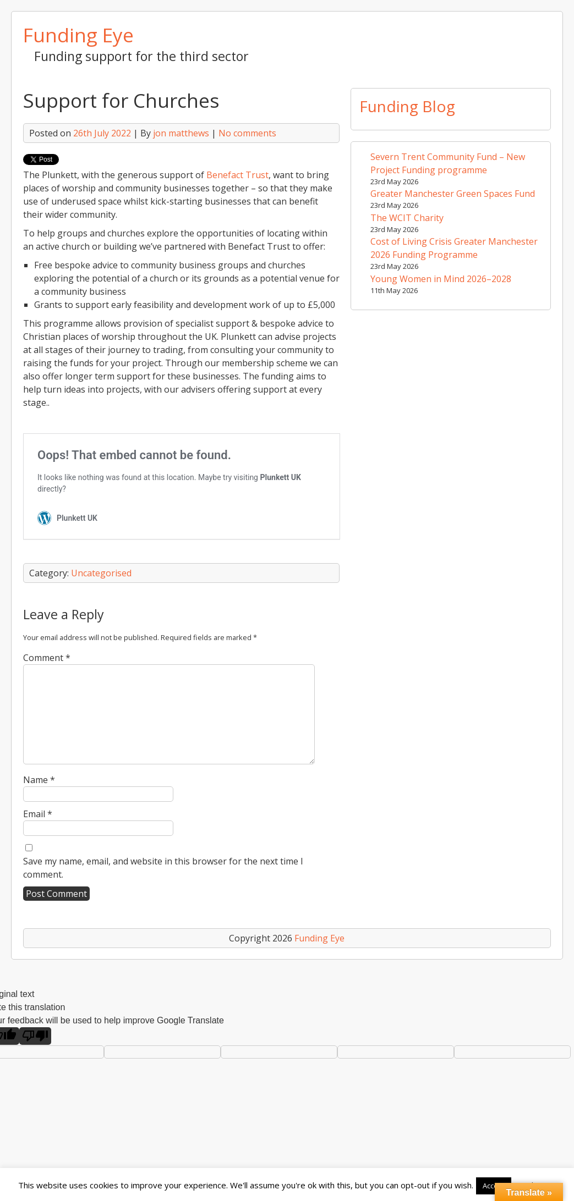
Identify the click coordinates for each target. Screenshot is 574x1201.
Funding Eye (78, 34)
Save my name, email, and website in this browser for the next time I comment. (163, 867)
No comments (247, 133)
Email (37, 814)
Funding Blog (407, 106)
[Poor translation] (35, 1036)
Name (39, 780)
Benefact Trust (237, 175)
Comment (46, 658)
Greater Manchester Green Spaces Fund (452, 194)
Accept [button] (494, 1186)
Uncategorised (101, 573)
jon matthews (181, 133)
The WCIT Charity (407, 218)
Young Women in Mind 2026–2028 (440, 279)
